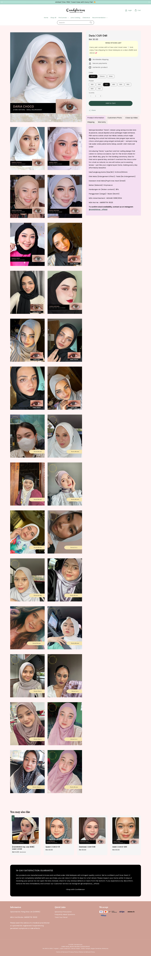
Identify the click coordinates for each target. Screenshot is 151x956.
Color (91, 72)
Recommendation (99, 17)
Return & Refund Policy (87, 952)
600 (92, 89)
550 (128, 84)
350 (99, 84)
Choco (102, 76)
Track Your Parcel (61, 917)
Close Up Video (131, 118)
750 (99, 89)
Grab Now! (99, 2)
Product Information (95, 118)
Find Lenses (63, 17)
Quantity (91, 93)
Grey (111, 76)
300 (92, 84)
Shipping (90, 122)
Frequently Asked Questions (65, 914)
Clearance (86, 18)
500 (121, 84)
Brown (93, 76)
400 (106, 84)
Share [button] (92, 110)
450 (113, 84)
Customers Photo (115, 118)
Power (91, 81)
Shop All (53, 18)
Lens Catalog (75, 18)
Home (46, 18)
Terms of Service (62, 952)
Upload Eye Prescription (63, 912)
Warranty (102, 122)
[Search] (91, 22)
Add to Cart (111, 103)
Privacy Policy (73, 952)
